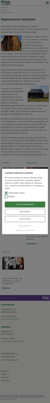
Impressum (19, 230)
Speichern (25, 219)
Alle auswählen (25, 204)
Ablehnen (25, 212)
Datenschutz (30, 230)
